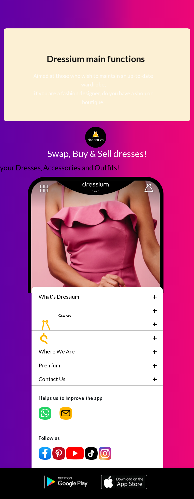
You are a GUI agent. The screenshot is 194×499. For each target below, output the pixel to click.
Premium (49, 365)
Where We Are (57, 351)
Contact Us (52, 379)
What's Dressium (59, 296)
